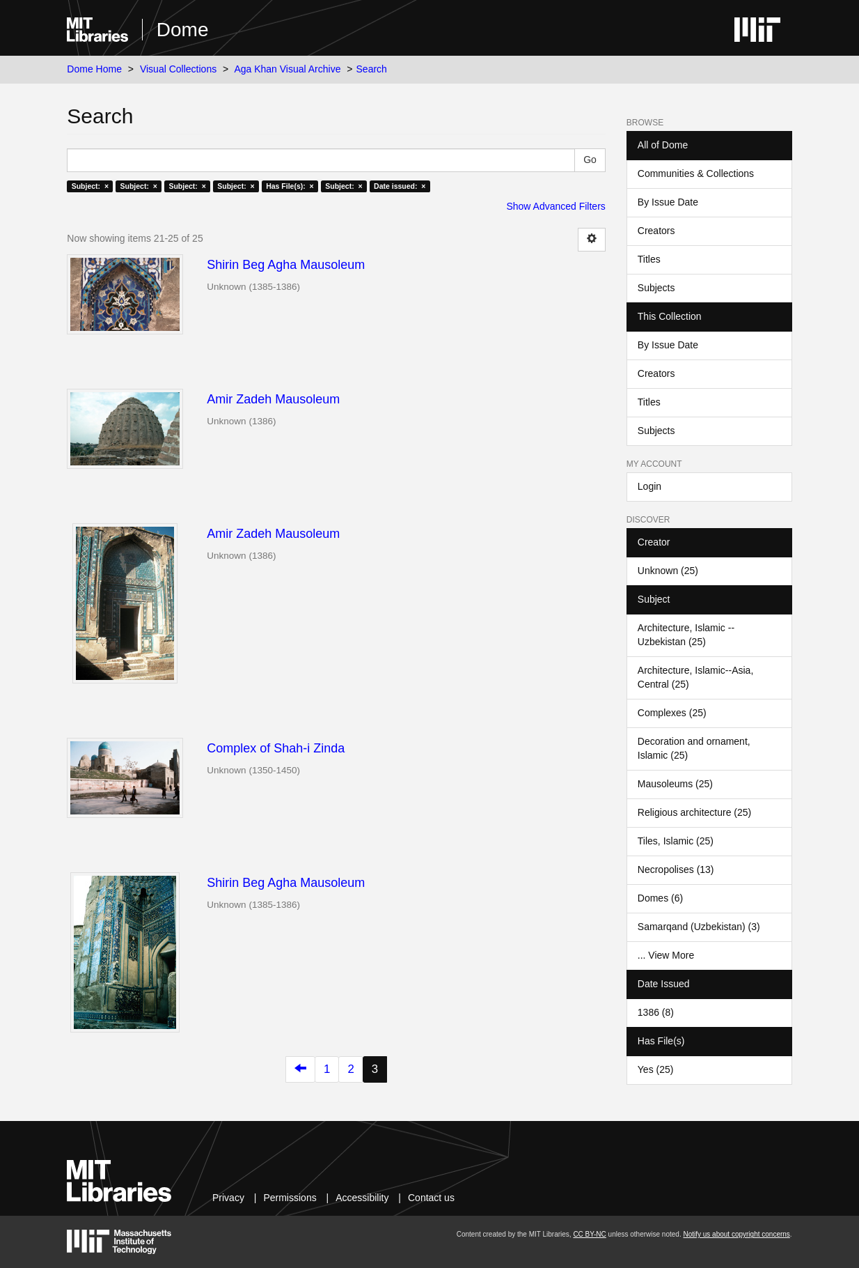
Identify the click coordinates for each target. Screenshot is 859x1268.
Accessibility (362, 1197)
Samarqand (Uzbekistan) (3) (699, 926)
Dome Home (94, 69)
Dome (183, 29)
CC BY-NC (589, 1234)
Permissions (289, 1197)
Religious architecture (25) (694, 812)
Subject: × (90, 186)
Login (649, 486)
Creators (656, 230)
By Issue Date (668, 202)
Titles (649, 259)
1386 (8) (656, 1012)
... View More (666, 955)
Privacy (228, 1197)
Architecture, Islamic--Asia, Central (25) (695, 677)
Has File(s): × (290, 186)
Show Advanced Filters (555, 206)
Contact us (431, 1197)
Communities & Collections (696, 173)
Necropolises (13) (676, 869)
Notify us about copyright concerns (736, 1234)
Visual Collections (178, 69)
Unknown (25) (668, 570)
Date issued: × (399, 186)
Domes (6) (660, 898)
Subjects (656, 287)
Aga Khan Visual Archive (287, 69)
